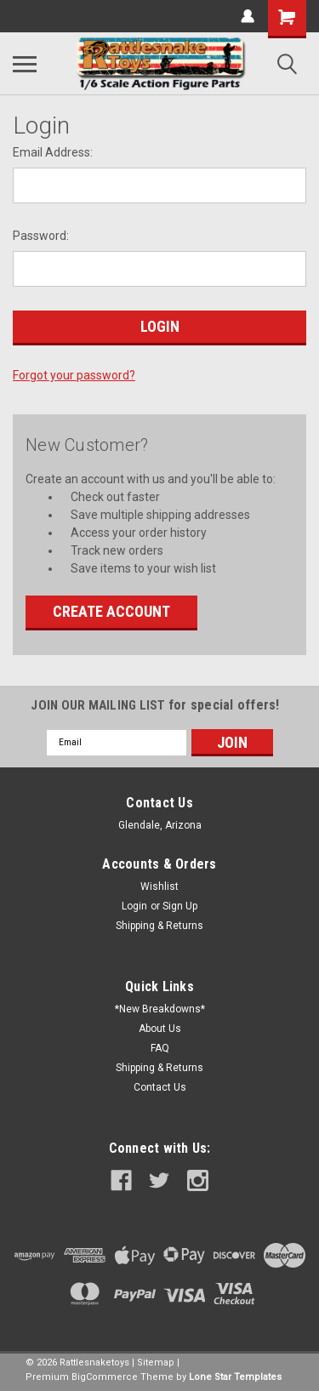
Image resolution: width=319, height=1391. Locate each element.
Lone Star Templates (235, 1376)
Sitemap (155, 1362)
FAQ (160, 1048)
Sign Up (179, 906)
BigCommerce (104, 1376)
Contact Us (160, 1087)
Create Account (111, 611)
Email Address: (53, 152)
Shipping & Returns (159, 926)
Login (134, 906)
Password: (41, 235)
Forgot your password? (74, 375)
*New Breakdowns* (160, 1009)
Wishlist (159, 886)
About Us (160, 1029)
